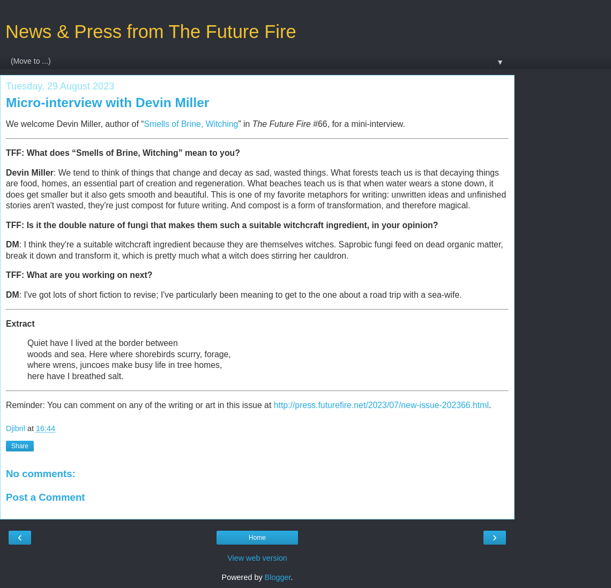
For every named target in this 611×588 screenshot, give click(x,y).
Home (257, 537)
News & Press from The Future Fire (150, 31)
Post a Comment (45, 497)
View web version (257, 558)
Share (19, 446)
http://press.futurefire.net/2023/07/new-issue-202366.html (381, 405)
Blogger (278, 577)
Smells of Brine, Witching (191, 124)
